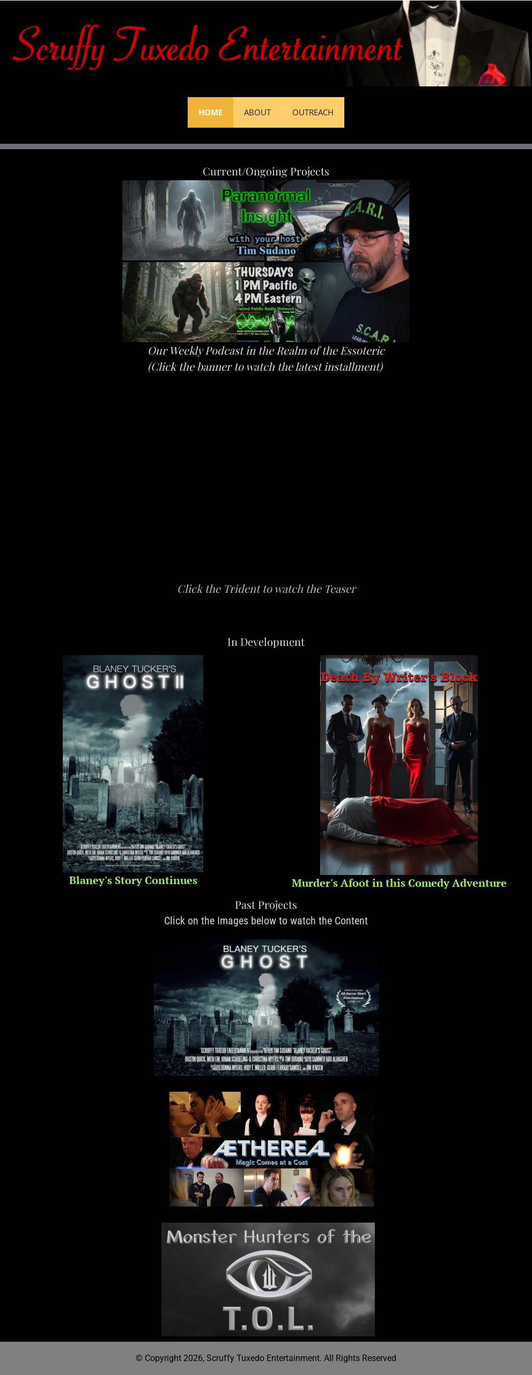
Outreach (313, 112)
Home (210, 112)
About (257, 112)
